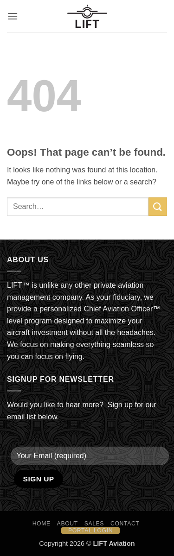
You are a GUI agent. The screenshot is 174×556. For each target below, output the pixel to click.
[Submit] (157, 206)
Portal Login (90, 530)
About (67, 523)
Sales (94, 523)
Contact (125, 523)
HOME (41, 523)
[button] (12, 16)
